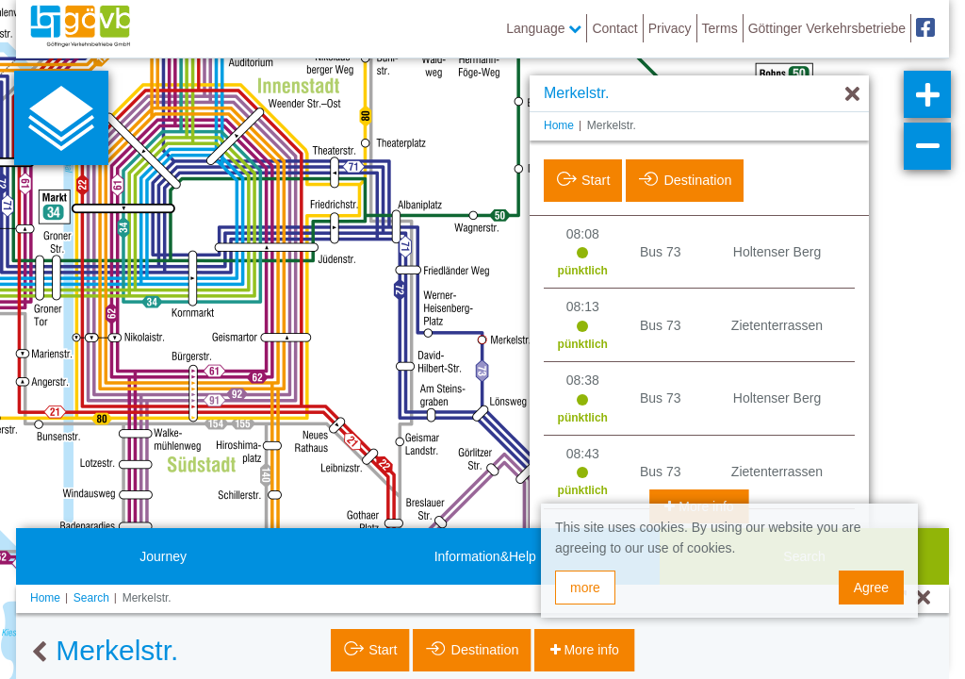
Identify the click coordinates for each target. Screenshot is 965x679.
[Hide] (852, 95)
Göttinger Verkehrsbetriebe (827, 28)
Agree (871, 587)
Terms (720, 28)
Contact (614, 28)
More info (590, 649)
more (585, 587)
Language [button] (543, 28)
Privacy (670, 28)
